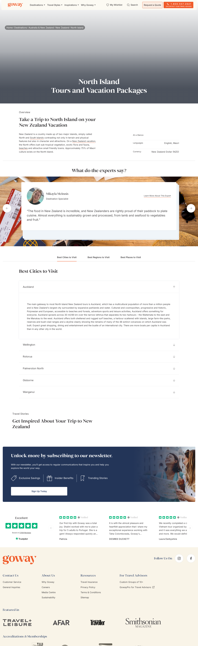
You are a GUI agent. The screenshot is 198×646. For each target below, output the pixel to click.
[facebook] (191, 554)
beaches (23, 148)
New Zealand (62, 27)
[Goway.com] (15, 5)
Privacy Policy (88, 583)
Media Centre (49, 588)
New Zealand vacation (83, 141)
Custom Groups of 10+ (131, 577)
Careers (46, 583)
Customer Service (12, 577)
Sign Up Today (39, 487)
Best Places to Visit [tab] (131, 253)
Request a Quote (152, 5)
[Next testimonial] (191, 206)
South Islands (37, 137)
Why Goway (48, 577)
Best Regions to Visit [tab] (99, 253)
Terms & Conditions (91, 588)
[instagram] (179, 554)
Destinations (20, 27)
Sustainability (48, 593)
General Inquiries (11, 583)
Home (9, 27)
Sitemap (85, 593)
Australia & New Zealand (41, 27)
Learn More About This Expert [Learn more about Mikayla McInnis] (162, 196)
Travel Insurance (89, 577)
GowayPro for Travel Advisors (137, 583)
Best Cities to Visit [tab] (67, 254)
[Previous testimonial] (7, 206)
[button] (99, 283)
